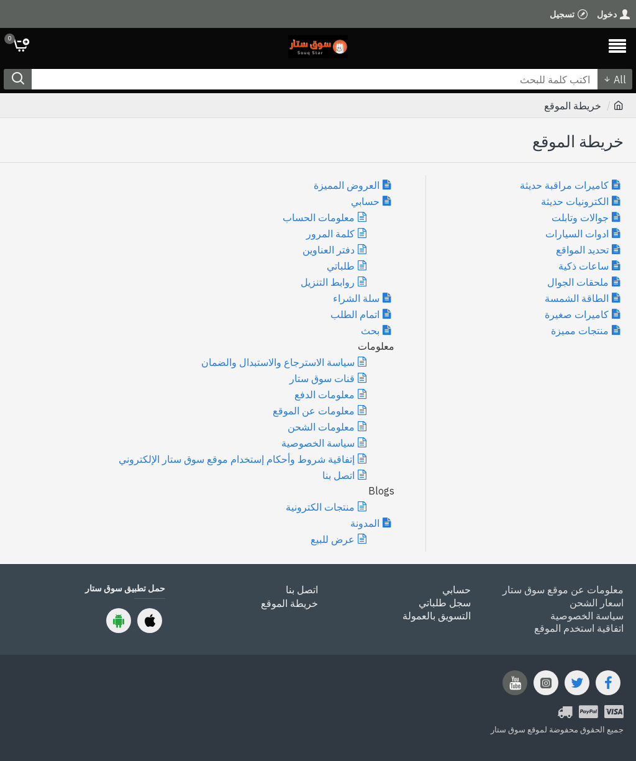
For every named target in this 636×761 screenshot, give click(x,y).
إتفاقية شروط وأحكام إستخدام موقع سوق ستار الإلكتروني (237, 459)
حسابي (365, 201)
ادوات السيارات (577, 233)
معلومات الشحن (321, 427)
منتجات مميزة (580, 330)
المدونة (364, 523)
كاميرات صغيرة (577, 314)
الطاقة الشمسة (577, 298)
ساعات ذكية (583, 266)
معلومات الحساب (319, 217)
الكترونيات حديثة (575, 201)
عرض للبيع (333, 539)
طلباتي (341, 266)
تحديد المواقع (582, 250)
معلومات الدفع (324, 394)
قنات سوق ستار (322, 378)
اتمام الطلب (354, 314)
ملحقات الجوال (578, 282)
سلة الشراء (356, 298)
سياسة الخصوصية (318, 443)
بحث (370, 330)
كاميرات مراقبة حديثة (564, 185)
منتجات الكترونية (320, 507)
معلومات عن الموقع (314, 410)
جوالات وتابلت (580, 217)
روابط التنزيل (328, 282)
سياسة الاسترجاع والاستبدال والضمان (278, 362)
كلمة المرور (330, 233)
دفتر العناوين (328, 250)
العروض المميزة (346, 185)
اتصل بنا (338, 475)
